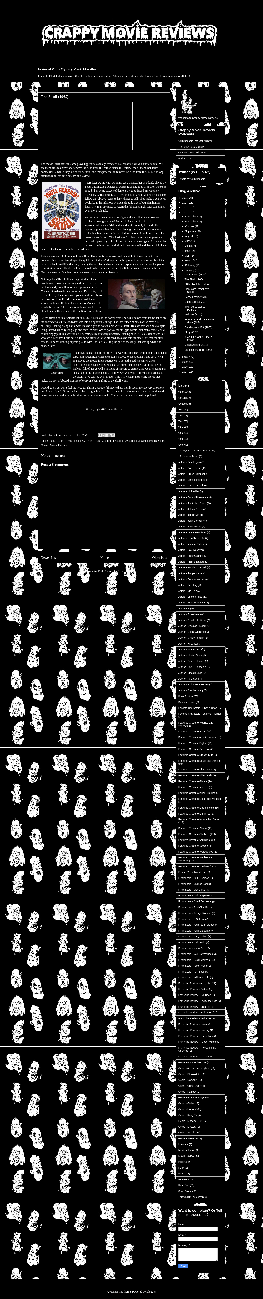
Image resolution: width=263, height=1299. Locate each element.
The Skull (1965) (193, 279)
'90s (180, 444)
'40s (180, 415)
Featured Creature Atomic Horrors (197, 737)
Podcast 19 (184, 158)
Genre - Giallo (186, 1103)
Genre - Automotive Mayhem (194, 1068)
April (188, 255)
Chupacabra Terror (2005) (198, 349)
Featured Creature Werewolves (195, 851)
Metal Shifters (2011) (196, 344)
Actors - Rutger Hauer (190, 573)
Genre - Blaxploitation (190, 1074)
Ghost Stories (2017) (195, 301)
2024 (185, 197)
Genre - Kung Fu (187, 1115)
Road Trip (183, 1185)
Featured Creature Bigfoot (192, 743)
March (189, 260)
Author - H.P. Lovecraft (191, 649)
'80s (180, 438)
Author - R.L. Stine (188, 678)
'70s (180, 433)
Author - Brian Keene (190, 614)
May (188, 250)
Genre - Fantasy (187, 1091)
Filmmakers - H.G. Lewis (192, 919)
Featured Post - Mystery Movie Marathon (68, 69)
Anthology (183, 608)
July (187, 241)
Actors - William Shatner (191, 602)
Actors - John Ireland (189, 526)
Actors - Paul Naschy (190, 550)
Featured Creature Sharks (192, 828)
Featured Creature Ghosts (192, 781)
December (191, 216)
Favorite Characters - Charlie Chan (197, 708)
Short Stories (185, 1191)
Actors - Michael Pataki (191, 544)
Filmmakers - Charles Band (193, 883)
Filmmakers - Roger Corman (194, 959)
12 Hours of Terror (188, 456)
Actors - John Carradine (191, 520)
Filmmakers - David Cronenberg (196, 901)
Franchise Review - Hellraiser (194, 1018)
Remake (183, 1179)
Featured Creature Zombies (193, 866)
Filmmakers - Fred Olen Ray (194, 907)
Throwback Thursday (190, 1197)
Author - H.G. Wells (189, 643)
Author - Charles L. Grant (192, 620)
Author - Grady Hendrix (191, 637)
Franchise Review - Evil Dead (194, 995)
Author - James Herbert (191, 661)
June (188, 245)
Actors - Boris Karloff (189, 468)
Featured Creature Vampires (194, 840)
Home (104, 557)
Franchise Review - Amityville (194, 983)
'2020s (182, 403)
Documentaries (186, 702)
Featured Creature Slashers (193, 834)
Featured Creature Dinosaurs (194, 769)
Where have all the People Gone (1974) (199, 321)
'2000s (182, 392)
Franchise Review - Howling (193, 1030)
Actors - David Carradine (192, 485)
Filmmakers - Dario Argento (193, 895)
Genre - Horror (186, 1109)
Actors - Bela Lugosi (189, 462)
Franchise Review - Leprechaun (196, 1036)
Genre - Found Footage (191, 1097)
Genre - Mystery (187, 1126)
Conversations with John (192, 152)
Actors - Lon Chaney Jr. (191, 538)
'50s (180, 421)
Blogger (151, 1291)
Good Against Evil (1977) (198, 327)
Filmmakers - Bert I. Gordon (193, 878)
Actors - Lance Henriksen (192, 532)
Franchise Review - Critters (193, 989)
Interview (183, 1144)
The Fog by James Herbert (194, 308)
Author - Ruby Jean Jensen (193, 684)
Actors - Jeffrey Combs (191, 509)
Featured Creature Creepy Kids (195, 754)
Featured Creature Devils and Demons (135, 440)
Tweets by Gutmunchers (191, 178)
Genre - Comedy (187, 1080)
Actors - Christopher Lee (70, 440)
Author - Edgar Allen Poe (192, 631)
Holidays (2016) (193, 314)
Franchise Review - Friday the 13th (197, 1000)
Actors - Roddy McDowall (192, 567)
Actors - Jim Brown (188, 514)
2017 (185, 371)
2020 (185, 357)
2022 (185, 207)
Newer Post (49, 557)
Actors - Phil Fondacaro (191, 561)
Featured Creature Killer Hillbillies (197, 792)
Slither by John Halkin (196, 284)
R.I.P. (181, 1167)
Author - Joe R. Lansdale (192, 667)
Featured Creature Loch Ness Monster (199, 798)
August (189, 236)
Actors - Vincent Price (190, 596)
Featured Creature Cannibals (194, 749)
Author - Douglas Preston (192, 626)
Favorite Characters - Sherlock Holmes (199, 713)
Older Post (159, 557)
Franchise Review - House (193, 1024)
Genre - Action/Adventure (192, 1062)
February (190, 265)
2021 (185, 212)
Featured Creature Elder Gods (195, 775)
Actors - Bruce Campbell (192, 474)
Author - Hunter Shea (190, 655)
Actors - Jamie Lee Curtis (192, 503)
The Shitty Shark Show (191, 146)
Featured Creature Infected (193, 787)
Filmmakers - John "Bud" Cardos (196, 924)
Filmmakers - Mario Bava (192, 948)
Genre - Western (187, 1138)
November (191, 221)
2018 (185, 366)
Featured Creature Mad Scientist (196, 807)
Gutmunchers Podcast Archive (195, 140)
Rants (181, 1173)
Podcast (182, 1161)
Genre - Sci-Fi (186, 1132)
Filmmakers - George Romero (194, 913)
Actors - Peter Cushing (98, 440)
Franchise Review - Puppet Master (197, 1041)
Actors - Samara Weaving (192, 579)
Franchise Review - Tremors (194, 1056)
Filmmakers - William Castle (193, 977)
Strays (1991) (191, 332)
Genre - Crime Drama (190, 1085)
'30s (180, 409)
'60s (52, 440)
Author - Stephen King (190, 690)
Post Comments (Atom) (111, 571)
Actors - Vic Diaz (187, 591)
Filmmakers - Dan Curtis (191, 889)
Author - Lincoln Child (190, 672)
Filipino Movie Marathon (191, 872)
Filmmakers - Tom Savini (192, 971)
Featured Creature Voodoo (193, 845)
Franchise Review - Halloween (195, 1012)
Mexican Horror (187, 1150)
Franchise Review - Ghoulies (194, 1006)
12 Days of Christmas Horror (194, 450)
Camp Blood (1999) (195, 274)
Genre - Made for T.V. (190, 1121)
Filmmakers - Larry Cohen (192, 936)
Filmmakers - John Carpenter (194, 930)
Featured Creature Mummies (194, 813)
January (190, 270)
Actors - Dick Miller (188, 491)
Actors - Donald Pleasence (193, 497)
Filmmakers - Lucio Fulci (192, 942)
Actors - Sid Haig (187, 585)
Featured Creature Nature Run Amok (198, 819)
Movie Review (58, 445)
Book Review (185, 696)
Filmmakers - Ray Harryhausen (195, 954)
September (191, 231)
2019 (185, 362)
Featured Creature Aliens (192, 731)
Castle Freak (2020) (195, 297)
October (190, 226)
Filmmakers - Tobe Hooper (193, 965)
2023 (185, 202)
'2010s (182, 397)
